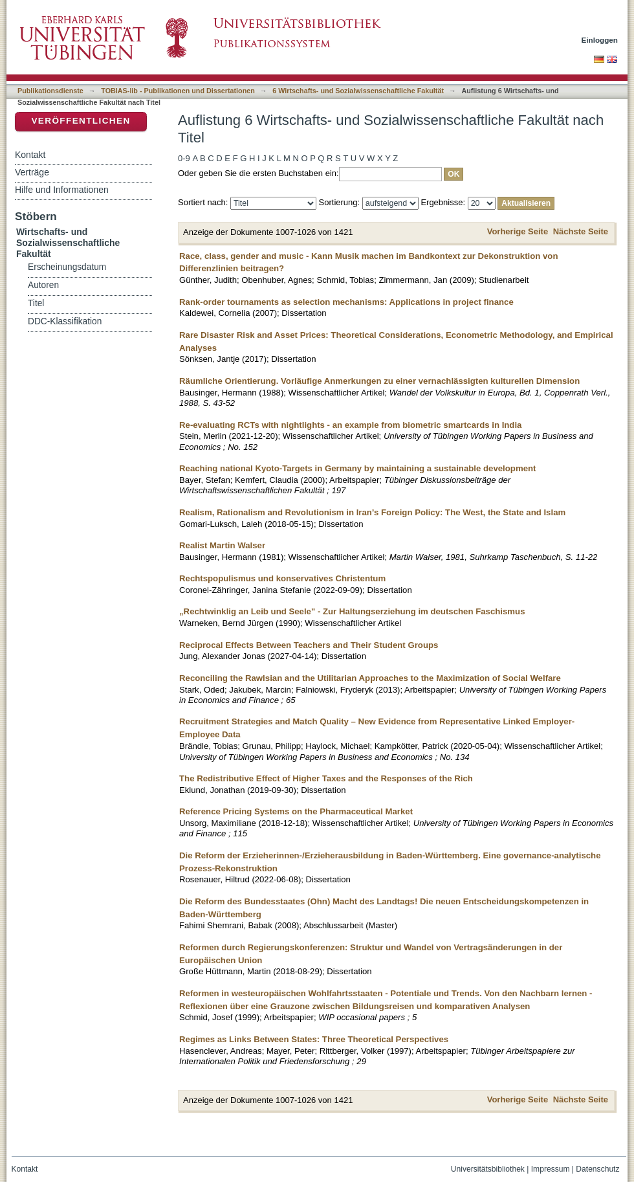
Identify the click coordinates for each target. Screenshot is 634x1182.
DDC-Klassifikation (65, 321)
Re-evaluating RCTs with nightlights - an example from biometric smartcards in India (350, 425)
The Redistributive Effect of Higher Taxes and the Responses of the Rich (326, 778)
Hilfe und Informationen (62, 189)
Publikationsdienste (50, 91)
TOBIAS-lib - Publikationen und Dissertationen (178, 91)
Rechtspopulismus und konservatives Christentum (282, 578)
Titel (36, 303)
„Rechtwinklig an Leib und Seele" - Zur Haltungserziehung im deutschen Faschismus (352, 611)
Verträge (32, 172)
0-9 (184, 158)
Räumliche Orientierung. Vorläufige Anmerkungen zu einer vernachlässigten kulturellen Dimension (379, 381)
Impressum (550, 1169)
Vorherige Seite (517, 231)
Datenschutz (597, 1169)
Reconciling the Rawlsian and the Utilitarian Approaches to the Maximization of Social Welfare (370, 678)
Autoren (43, 285)
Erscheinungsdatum (67, 267)
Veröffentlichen (80, 121)
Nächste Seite (580, 231)
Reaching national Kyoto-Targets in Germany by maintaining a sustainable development (357, 468)
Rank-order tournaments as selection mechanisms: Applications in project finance (346, 302)
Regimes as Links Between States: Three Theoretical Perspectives (313, 1039)
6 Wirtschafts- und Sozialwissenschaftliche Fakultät (358, 91)
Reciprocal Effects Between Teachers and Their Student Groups (308, 645)
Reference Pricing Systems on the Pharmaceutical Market (296, 811)
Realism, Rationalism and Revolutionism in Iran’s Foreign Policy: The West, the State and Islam (372, 512)
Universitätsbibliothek (488, 1169)
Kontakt (30, 155)
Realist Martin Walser (222, 545)
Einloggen (600, 40)
